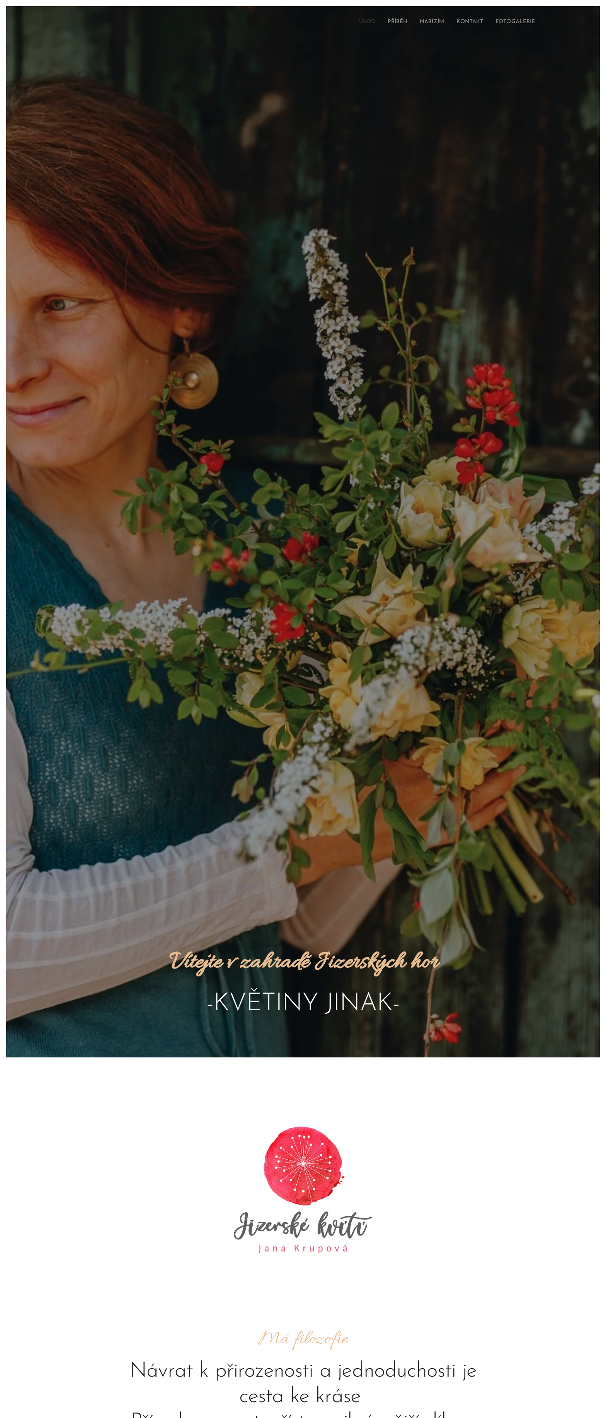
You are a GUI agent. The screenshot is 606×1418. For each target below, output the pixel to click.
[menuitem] (352, 22)
